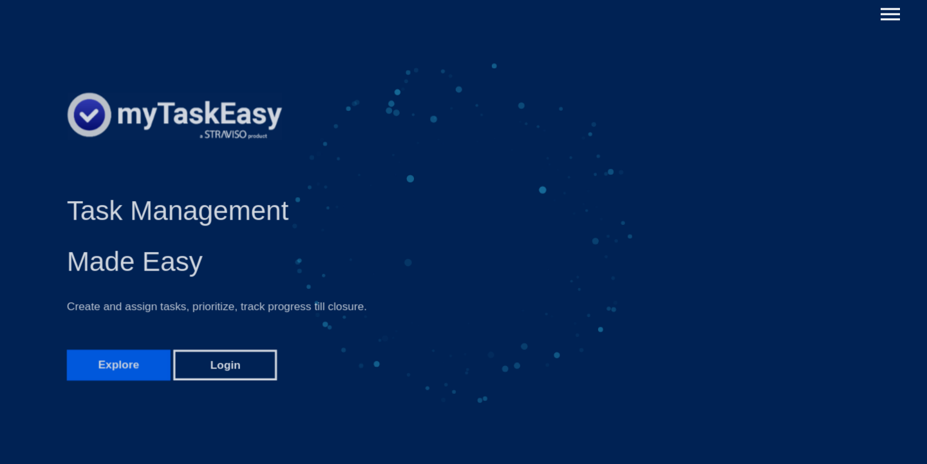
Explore (118, 373)
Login (226, 373)
